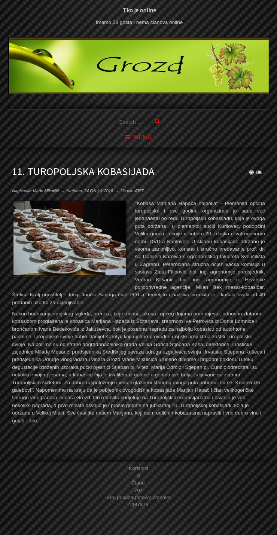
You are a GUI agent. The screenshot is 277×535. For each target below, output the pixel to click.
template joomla (275, 513)
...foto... (32, 421)
